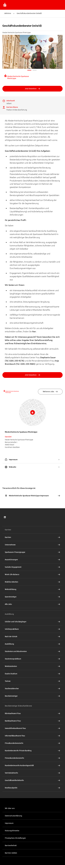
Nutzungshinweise (12, 831)
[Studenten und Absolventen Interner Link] (32, 651)
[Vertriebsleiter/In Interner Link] (32, 773)
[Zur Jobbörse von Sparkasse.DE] (4, 4)
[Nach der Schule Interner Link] (32, 636)
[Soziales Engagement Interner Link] (32, 567)
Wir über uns (10, 808)
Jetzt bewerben (32, 88)
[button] (32, 838)
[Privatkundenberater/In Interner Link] (32, 743)
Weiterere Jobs (50, 391)
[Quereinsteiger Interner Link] (32, 596)
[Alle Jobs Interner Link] (32, 604)
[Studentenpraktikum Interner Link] (32, 659)
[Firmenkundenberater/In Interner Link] (32, 758)
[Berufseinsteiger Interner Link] (32, 696)
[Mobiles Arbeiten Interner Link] (32, 582)
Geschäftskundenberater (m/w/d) (29, 13)
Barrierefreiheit (11, 845)
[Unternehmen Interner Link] (32, 544)
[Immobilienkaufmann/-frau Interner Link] (32, 728)
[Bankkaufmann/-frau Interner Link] (32, 721)
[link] (4, 517)
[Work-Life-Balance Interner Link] (32, 574)
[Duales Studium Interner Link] (32, 673)
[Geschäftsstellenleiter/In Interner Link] (32, 780)
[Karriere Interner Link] (32, 537)
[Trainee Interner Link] (32, 681)
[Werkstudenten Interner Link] (32, 666)
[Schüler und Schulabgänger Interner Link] (32, 621)
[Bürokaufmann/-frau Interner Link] (32, 713)
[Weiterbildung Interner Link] (32, 589)
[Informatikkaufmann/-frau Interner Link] (32, 735)
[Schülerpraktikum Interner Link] (32, 629)
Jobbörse (7, 13)
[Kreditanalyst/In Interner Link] (32, 787)
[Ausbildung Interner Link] (32, 644)
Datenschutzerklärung (13, 816)
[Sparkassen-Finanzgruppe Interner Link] (32, 552)
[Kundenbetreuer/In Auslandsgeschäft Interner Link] (32, 765)
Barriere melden (11, 853)
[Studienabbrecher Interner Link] (32, 688)
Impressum (9, 823)
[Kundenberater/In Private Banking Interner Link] (32, 750)
